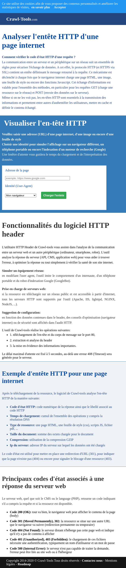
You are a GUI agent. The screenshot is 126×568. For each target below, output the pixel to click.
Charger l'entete (53, 195)
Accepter (57, 7)
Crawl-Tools (18, 19)
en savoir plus (40, 7)
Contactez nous (92, 560)
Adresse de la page (17, 170)
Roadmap (24, 564)
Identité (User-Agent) (18, 186)
